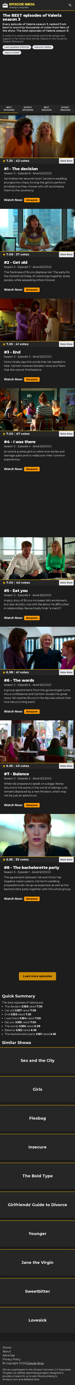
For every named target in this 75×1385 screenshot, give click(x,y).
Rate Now (66, 160)
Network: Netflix (42, 47)
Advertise (9, 1355)
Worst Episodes (27, 108)
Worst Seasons (65, 108)
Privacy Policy (12, 1359)
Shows (7, 1347)
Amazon (32, 200)
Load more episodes (37, 976)
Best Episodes (9, 108)
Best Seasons (47, 108)
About (7, 1351)
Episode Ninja (35, 1363)
